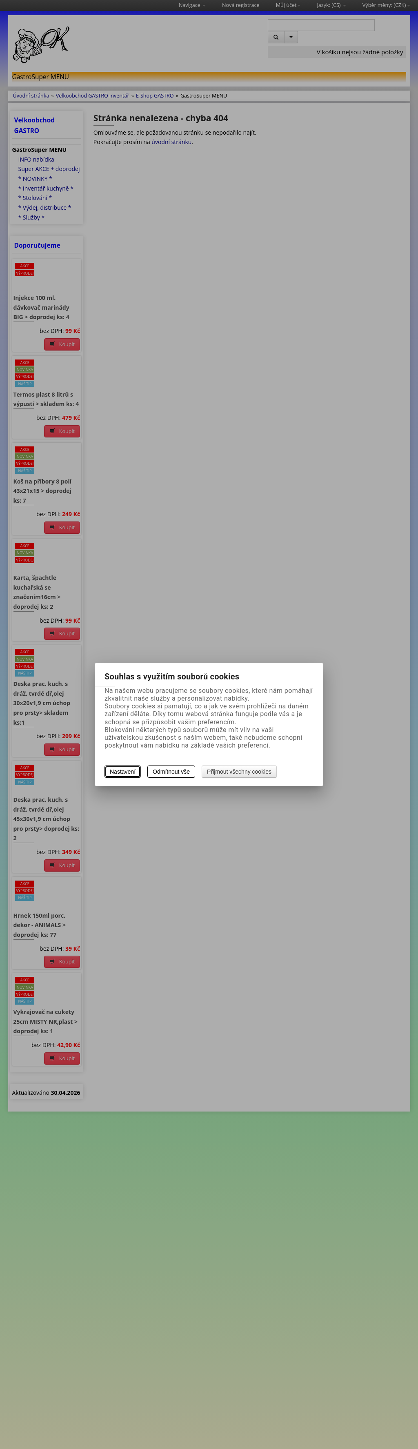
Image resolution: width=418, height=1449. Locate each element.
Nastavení (123, 771)
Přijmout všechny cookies (239, 771)
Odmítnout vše (171, 771)
